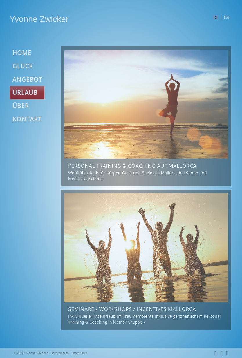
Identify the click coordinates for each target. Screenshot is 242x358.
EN (226, 17)
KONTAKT (27, 119)
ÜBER (20, 106)
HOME (21, 53)
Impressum (79, 353)
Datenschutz (60, 353)
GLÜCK (22, 66)
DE (215, 17)
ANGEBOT (27, 79)
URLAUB (25, 92)
